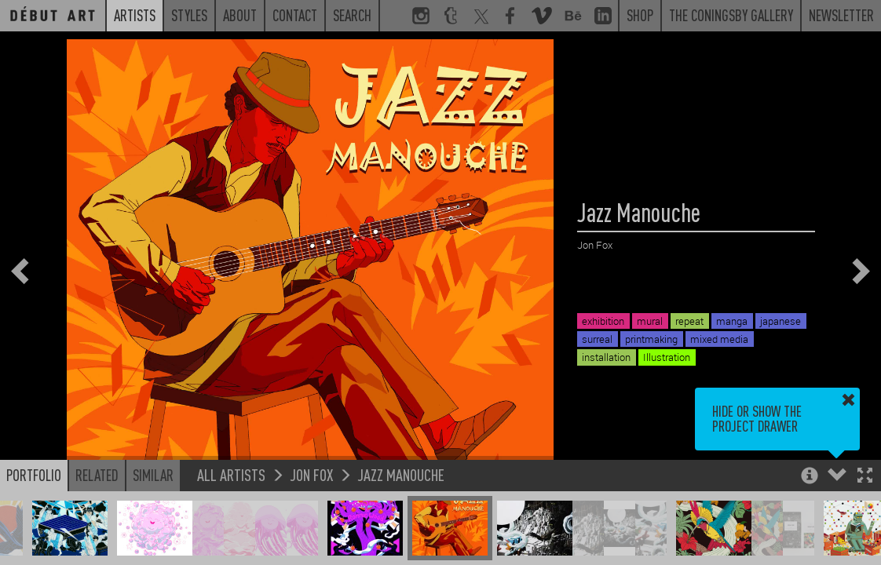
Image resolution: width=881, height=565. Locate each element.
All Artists (231, 474)
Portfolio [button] (33, 475)
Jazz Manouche (400, 474)
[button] (864, 476)
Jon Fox (311, 474)
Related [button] (97, 475)
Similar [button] (153, 475)
